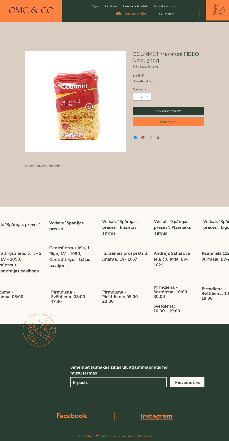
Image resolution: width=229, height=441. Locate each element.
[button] (219, 9)
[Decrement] (135, 96)
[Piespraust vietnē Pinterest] (142, 137)
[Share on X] (158, 137)
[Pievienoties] (187, 382)
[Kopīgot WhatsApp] (150, 137)
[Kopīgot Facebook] (135, 137)
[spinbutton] (141, 96)
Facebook (71, 416)
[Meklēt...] (178, 14)
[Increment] (148, 96)
